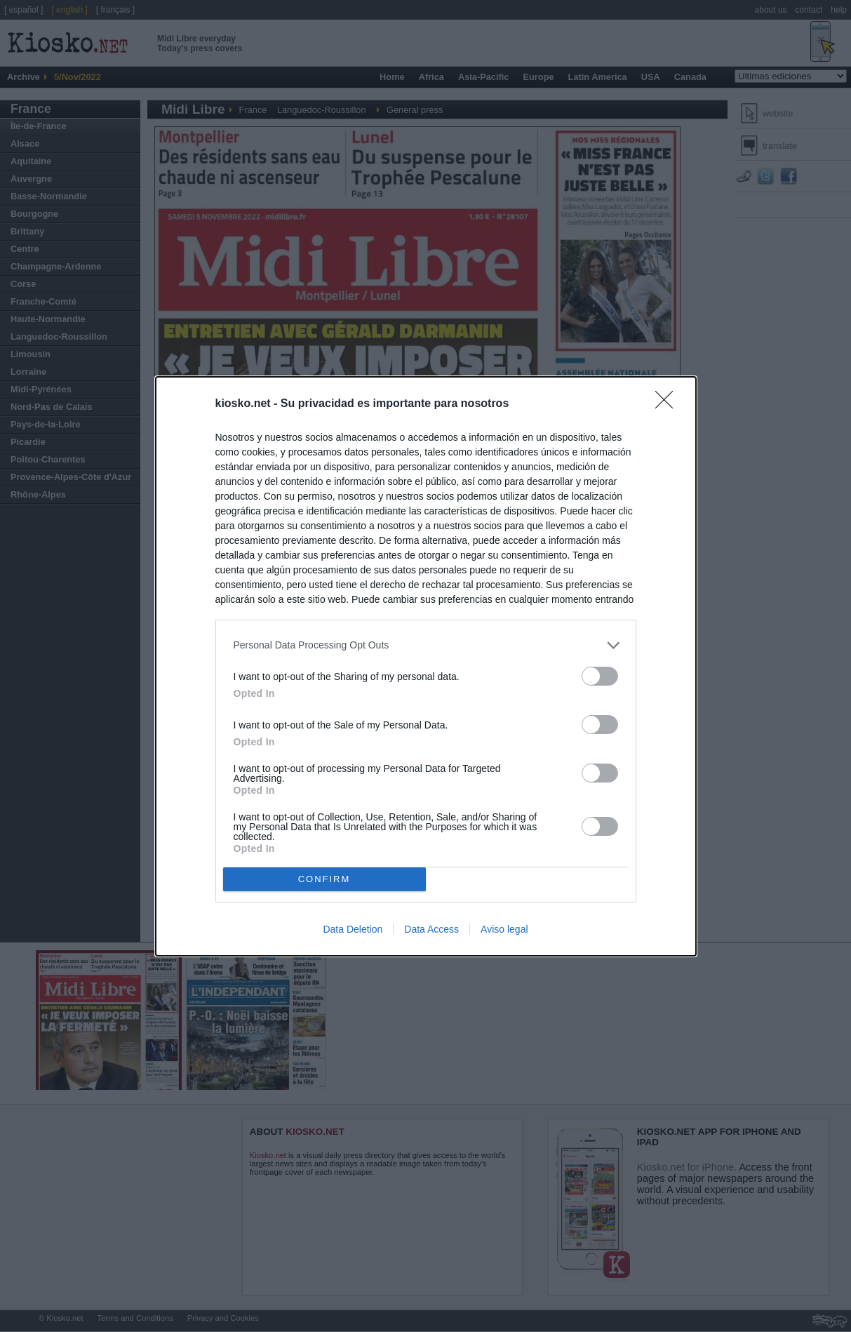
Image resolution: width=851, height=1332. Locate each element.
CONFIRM (324, 878)
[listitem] (426, 645)
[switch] (600, 676)
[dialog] (426, 666)
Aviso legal (504, 929)
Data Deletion (352, 929)
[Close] (668, 404)
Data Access (431, 929)
